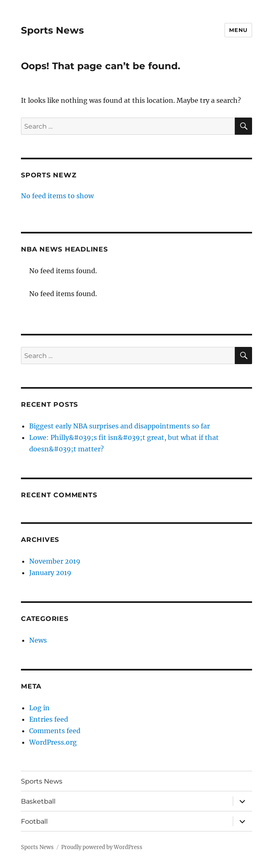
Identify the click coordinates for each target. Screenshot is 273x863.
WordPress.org (53, 742)
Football (34, 821)
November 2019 (54, 561)
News (38, 640)
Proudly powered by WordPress (101, 847)
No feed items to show (57, 196)
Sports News (52, 30)
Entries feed (48, 719)
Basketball (38, 801)
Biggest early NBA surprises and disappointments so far (119, 426)
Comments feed (54, 731)
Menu (238, 30)
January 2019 (50, 573)
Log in (39, 708)
